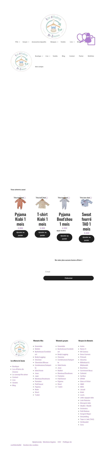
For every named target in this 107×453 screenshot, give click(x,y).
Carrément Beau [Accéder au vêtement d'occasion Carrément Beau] (86, 371)
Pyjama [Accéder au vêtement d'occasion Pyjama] (38, 387)
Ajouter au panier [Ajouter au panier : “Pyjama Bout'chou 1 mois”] (65, 237)
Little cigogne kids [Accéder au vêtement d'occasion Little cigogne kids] (87, 398)
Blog (63, 56)
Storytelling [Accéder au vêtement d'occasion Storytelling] (84, 417)
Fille (16, 42)
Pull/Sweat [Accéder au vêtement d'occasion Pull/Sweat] (39, 384)
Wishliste (91, 56)
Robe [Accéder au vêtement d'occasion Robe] (37, 390)
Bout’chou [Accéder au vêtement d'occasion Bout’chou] (83, 368)
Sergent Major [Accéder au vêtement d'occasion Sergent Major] (85, 414)
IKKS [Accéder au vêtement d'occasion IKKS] (82, 387)
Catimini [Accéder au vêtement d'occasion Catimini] (83, 373)
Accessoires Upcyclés (39, 42)
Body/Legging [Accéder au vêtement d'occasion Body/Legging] (40, 357)
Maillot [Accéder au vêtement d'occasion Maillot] (37, 349)
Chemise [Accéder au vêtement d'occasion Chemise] (38, 360)
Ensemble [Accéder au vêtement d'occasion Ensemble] (38, 346)
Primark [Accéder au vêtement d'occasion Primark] (83, 357)
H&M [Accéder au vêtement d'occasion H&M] (82, 384)
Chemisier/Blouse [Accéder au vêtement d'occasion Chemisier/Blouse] (41, 363)
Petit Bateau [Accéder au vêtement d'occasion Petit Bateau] (84, 411)
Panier (81, 56)
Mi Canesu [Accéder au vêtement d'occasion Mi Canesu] (84, 352)
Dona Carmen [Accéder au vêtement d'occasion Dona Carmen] (85, 354)
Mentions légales (49, 442)
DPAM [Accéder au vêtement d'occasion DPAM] (82, 379)
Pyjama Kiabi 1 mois (20, 219)
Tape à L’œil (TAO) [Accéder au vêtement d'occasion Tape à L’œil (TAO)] (87, 419)
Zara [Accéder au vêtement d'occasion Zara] (82, 425)
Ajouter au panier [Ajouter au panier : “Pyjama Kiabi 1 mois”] (20, 233)
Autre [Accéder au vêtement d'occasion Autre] (82, 346)
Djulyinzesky (37, 442)
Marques (53, 42)
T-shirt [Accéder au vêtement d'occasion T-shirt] (37, 395)
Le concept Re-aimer (20, 375)
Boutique (38, 56)
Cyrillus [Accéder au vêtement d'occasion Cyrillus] (83, 376)
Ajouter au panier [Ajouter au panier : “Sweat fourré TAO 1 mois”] (87, 238)
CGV (59, 442)
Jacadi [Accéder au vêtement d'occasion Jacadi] (82, 390)
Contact (72, 56)
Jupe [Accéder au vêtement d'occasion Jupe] (37, 376)
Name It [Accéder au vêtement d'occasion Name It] (83, 349)
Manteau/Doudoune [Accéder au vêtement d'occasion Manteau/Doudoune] (42, 379)
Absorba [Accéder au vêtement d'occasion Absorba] (83, 360)
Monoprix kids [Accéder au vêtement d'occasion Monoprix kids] (85, 403)
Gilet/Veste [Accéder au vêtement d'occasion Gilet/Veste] (39, 371)
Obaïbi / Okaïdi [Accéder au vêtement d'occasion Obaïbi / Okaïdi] (85, 406)
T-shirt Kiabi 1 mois (42, 219)
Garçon (25, 42)
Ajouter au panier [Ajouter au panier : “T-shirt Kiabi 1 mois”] (42, 233)
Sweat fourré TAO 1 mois (86, 221)
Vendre (63, 42)
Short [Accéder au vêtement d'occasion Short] (37, 392)
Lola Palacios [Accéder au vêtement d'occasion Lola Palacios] (85, 400)
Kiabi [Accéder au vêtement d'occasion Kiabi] (82, 392)
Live (71, 42)
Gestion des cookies (30, 445)
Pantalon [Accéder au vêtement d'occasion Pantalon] (38, 381)
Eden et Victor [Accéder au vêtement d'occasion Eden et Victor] (85, 381)
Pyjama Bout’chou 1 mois (64, 219)
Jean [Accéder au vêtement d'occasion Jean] (37, 373)
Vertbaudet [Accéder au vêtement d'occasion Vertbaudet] (84, 422)
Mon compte (39, 67)
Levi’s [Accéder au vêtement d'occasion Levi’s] (82, 395)
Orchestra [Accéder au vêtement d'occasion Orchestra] (84, 409)
